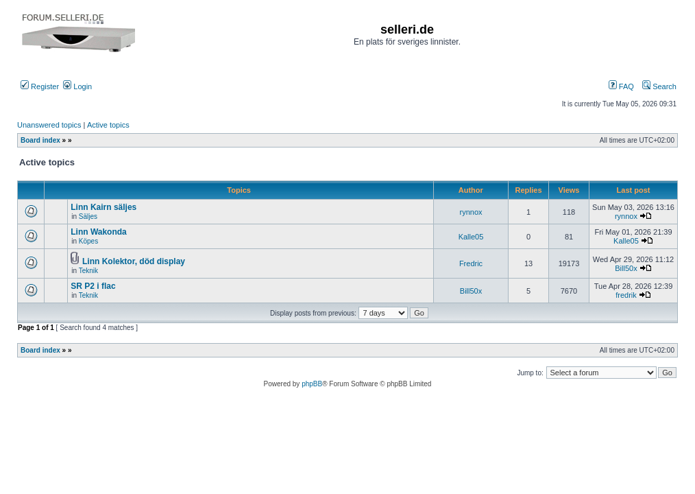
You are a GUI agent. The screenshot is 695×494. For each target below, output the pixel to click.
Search (659, 86)
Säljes (88, 216)
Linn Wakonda (99, 232)
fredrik (626, 295)
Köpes (88, 241)
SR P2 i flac (93, 286)
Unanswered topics (49, 125)
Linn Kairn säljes (103, 207)
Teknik (88, 270)
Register (40, 86)
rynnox (470, 212)
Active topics (108, 125)
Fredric (471, 263)
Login (77, 86)
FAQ (621, 86)
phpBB (312, 384)
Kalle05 (471, 237)
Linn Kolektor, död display (133, 261)
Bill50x (626, 268)
